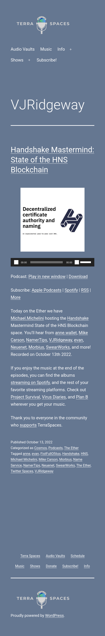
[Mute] (77, 262)
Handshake (78, 318)
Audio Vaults (23, 49)
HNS (84, 454)
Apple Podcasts (46, 290)
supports (28, 425)
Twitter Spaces (22, 471)
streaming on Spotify (30, 382)
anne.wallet (66, 332)
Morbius (36, 347)
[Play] (16, 262)
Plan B (82, 397)
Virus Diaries (54, 397)
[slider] (46, 262)
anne (26, 454)
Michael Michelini (24, 459)
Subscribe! (47, 60)
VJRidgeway (60, 339)
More (15, 297)
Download (78, 276)
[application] (52, 262)
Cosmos (40, 448)
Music (46, 49)
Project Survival (25, 397)
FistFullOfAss (50, 454)
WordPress (54, 615)
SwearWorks (58, 347)
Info (61, 49)
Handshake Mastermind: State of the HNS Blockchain (52, 159)
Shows (17, 60)
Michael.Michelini (27, 318)
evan (78, 339)
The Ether (71, 448)
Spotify (71, 290)
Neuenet (19, 347)
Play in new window (47, 276)
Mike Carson (48, 459)
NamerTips (36, 339)
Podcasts (55, 448)
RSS (85, 290)
